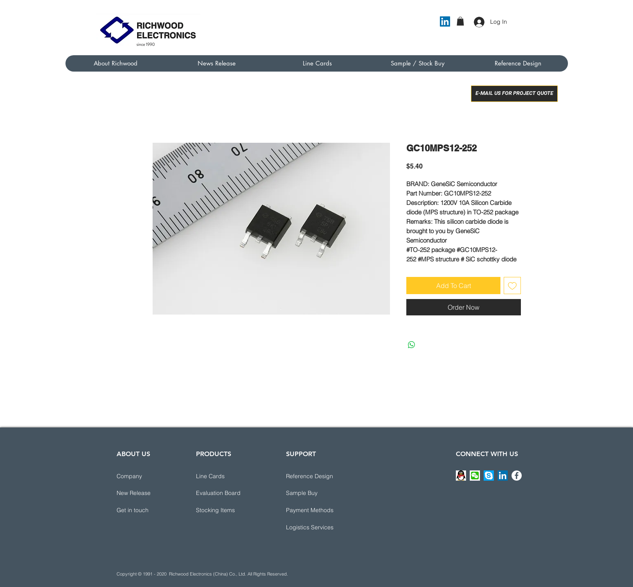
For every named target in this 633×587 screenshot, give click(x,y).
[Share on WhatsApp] (412, 345)
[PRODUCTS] (225, 454)
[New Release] (146, 493)
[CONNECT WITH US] (487, 454)
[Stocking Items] (225, 510)
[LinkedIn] (445, 21)
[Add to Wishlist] (512, 285)
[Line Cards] (225, 476)
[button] (460, 21)
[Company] (146, 476)
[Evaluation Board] (225, 493)
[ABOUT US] (146, 454)
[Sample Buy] (315, 493)
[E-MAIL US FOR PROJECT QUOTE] (514, 93)
